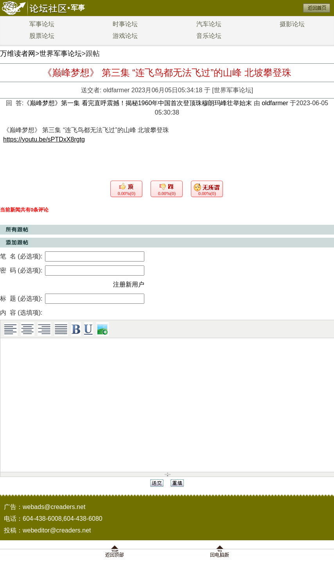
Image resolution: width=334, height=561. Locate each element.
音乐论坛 (208, 35)
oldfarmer (116, 90)
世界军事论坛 (61, 53)
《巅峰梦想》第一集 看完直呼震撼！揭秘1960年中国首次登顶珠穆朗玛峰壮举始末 (138, 103)
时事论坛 (125, 24)
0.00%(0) (126, 193)
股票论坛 (41, 35)
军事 (78, 8)
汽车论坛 (208, 24)
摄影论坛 (292, 24)
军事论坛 (41, 24)
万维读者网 (17, 53)
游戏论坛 (125, 35)
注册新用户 (128, 284)
